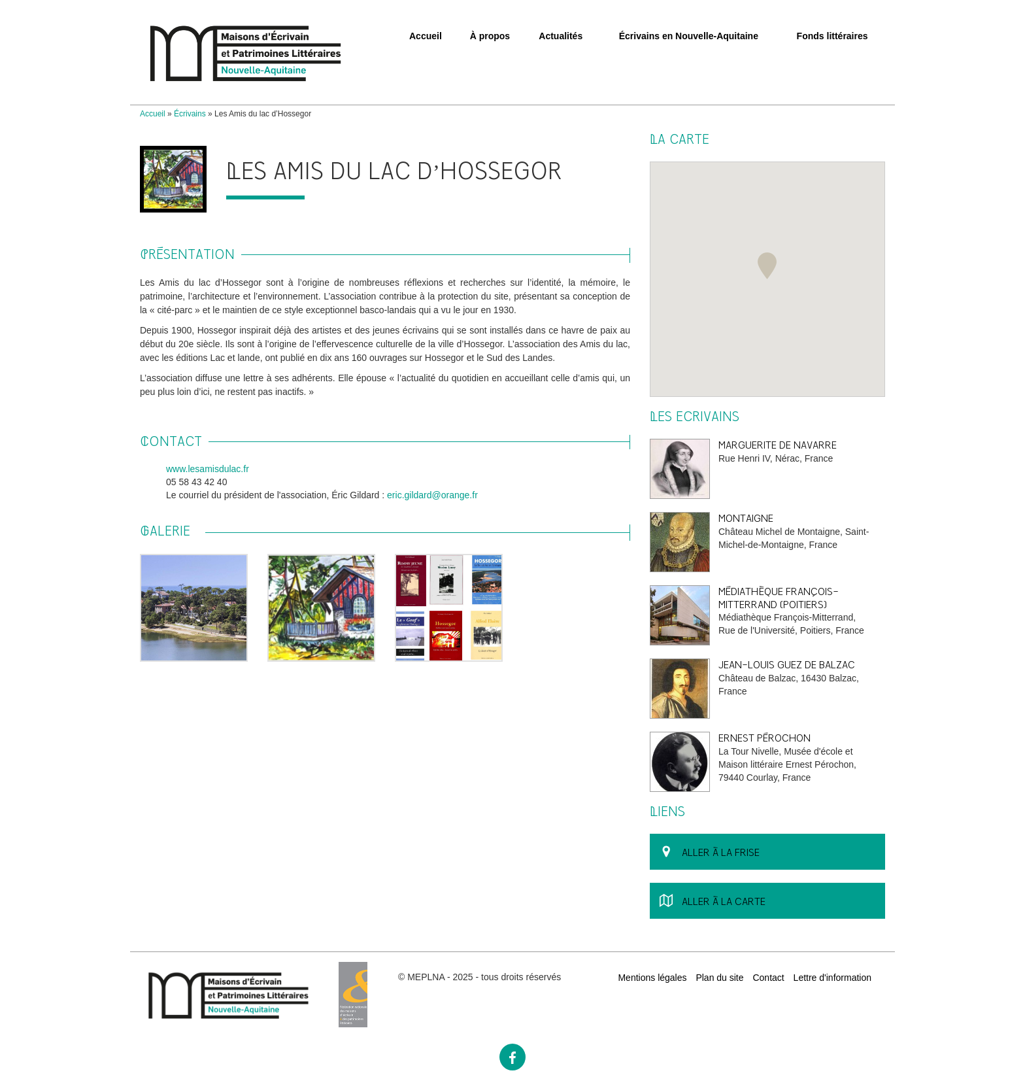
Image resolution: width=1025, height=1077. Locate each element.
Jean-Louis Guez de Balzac (786, 664)
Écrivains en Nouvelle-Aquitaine (688, 36)
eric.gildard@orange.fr (432, 495)
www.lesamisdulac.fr (207, 469)
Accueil (425, 36)
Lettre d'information (832, 977)
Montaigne (745, 518)
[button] (767, 265)
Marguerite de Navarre (777, 445)
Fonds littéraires (832, 36)
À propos (490, 36)
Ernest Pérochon (764, 738)
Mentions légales (652, 977)
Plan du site (719, 977)
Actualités (560, 36)
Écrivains (190, 113)
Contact (768, 977)
